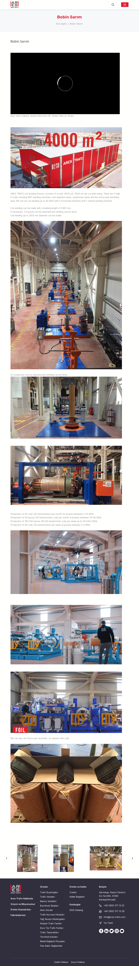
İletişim (103, 886)
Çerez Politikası (78, 962)
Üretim (73, 892)
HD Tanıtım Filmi (55, 116)
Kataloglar (75, 904)
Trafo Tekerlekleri (49, 932)
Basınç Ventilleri (48, 901)
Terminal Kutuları (49, 936)
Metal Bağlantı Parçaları (52, 941)
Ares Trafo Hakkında (22, 898)
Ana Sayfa (61, 23)
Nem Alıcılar (46, 910)
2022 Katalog (76, 910)
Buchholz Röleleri (49, 905)
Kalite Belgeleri (77, 896)
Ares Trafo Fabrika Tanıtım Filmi (26, 116)
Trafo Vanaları (47, 896)
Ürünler (44, 886)
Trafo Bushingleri (49, 892)
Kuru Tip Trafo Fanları (51, 928)
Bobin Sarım (76, 23)
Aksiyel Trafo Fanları (51, 923)
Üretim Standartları (21, 909)
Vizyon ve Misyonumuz (23, 904)
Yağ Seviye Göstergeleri (52, 919)
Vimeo (70, 116)
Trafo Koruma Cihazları (52, 914)
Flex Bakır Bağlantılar (51, 945)
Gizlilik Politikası (61, 962)
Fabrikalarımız (18, 915)
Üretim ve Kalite (78, 886)
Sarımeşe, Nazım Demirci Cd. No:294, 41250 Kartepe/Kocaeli (112, 896)
